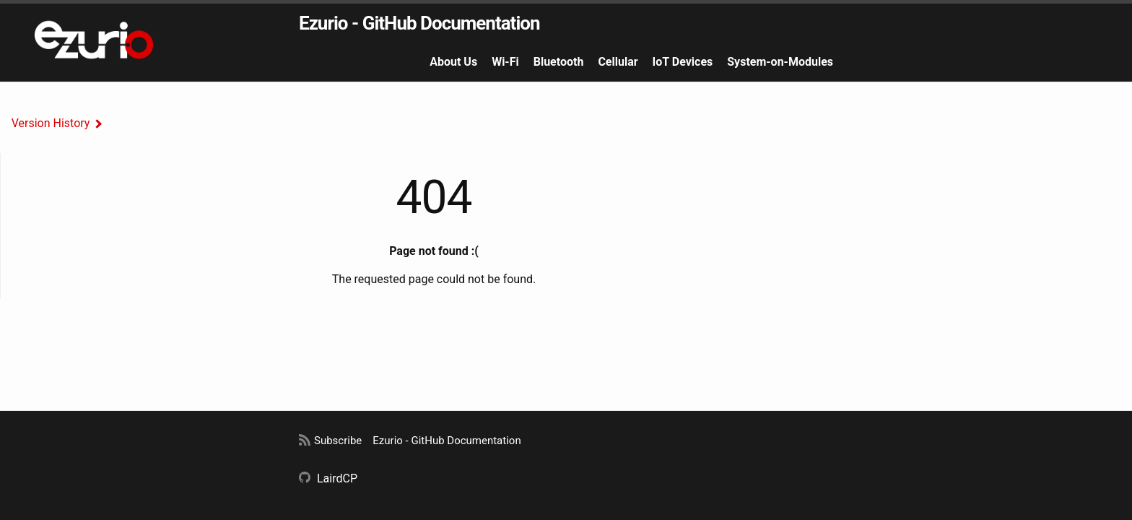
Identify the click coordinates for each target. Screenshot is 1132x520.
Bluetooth (559, 62)
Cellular (617, 62)
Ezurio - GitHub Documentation (419, 23)
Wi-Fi (505, 62)
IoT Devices (683, 62)
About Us (453, 62)
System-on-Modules (780, 62)
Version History (51, 123)
